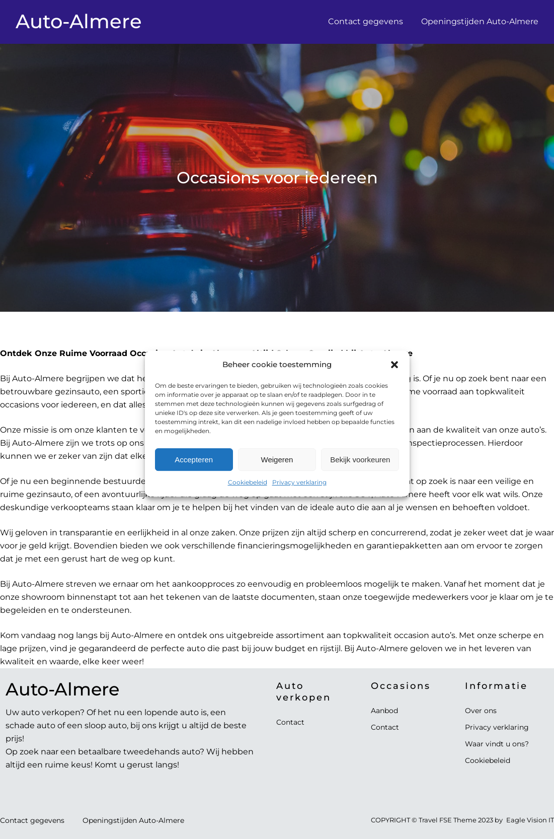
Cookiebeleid (247, 495)
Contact (290, 722)
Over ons (481, 710)
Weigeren (277, 472)
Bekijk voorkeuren (360, 472)
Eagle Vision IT (530, 820)
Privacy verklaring (299, 495)
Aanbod (384, 710)
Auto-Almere (79, 21)
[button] (394, 377)
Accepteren (194, 472)
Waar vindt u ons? (497, 743)
